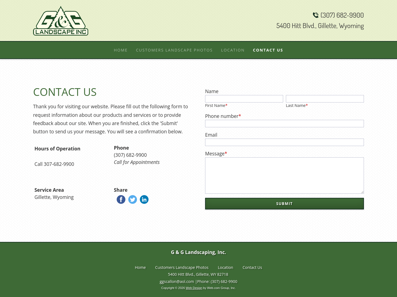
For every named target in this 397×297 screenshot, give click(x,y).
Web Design (194, 289)
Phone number (223, 116)
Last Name (297, 105)
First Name (216, 105)
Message (216, 153)
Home (140, 268)
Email (211, 134)
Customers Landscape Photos (181, 268)
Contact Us (252, 268)
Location (225, 268)
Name (211, 91)
